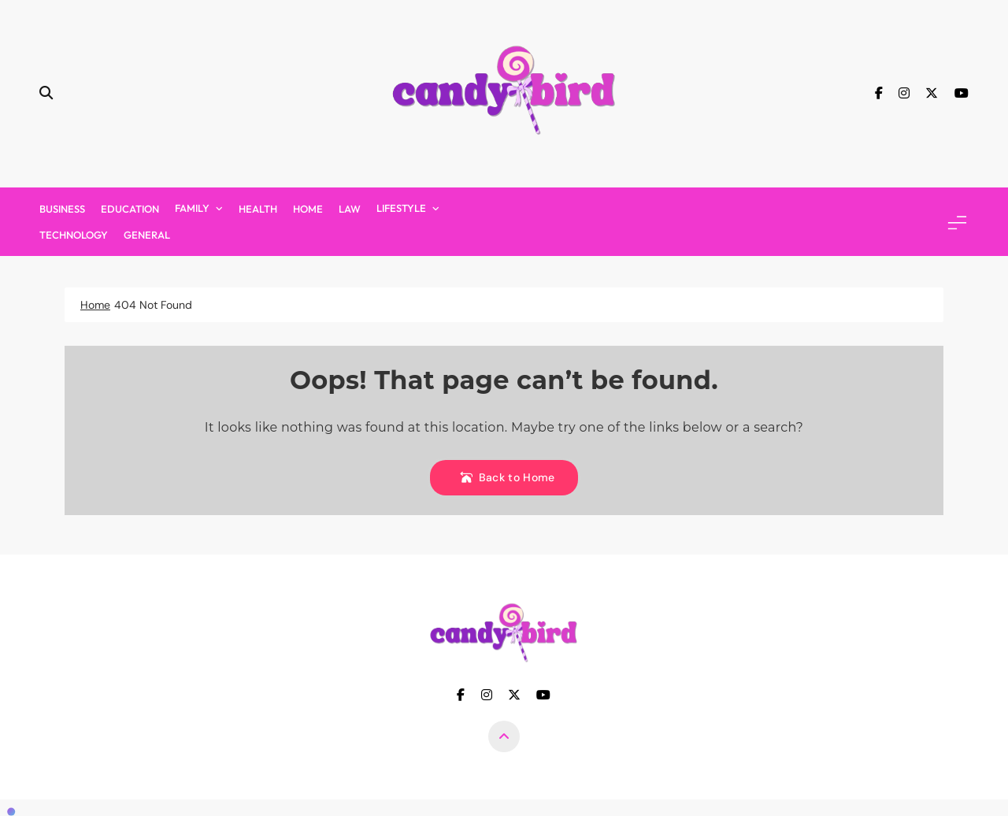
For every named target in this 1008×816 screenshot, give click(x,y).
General (147, 234)
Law (350, 208)
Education (130, 208)
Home (308, 208)
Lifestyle (401, 208)
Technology (73, 234)
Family (192, 208)
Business (62, 208)
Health (258, 208)
